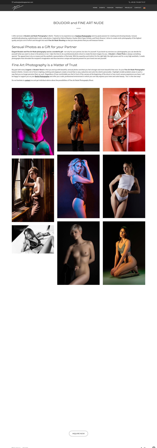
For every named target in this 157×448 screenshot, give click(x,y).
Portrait (119, 7)
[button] (33, 121)
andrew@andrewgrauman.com (23, 2)
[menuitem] (144, 7)
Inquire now (78, 434)
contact (27, 80)
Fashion (110, 7)
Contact (137, 7)
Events (102, 7)
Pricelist (128, 7)
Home (95, 7)
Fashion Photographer (83, 36)
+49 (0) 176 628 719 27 (138, 2)
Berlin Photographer (42, 76)
